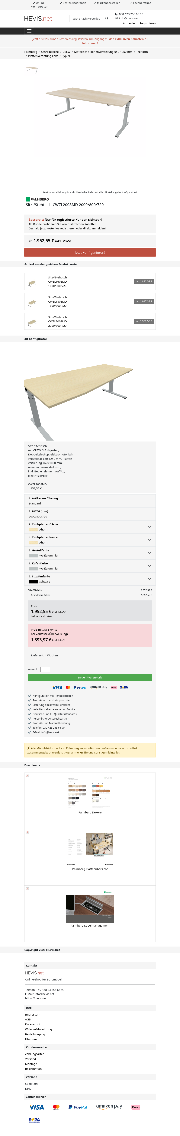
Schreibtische (50, 52)
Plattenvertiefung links (43, 56)
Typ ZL (66, 56)
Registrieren (148, 23)
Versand (30, 1059)
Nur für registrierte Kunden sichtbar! (73, 219)
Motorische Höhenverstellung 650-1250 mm (103, 52)
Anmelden (130, 23)
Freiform (142, 52)
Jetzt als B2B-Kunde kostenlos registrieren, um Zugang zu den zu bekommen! (89, 41)
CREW (66, 52)
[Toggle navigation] (29, 31)
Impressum (32, 1014)
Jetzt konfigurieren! (90, 252)
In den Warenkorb (90, 677)
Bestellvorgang (35, 1034)
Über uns (31, 1039)
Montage (31, 1064)
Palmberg (30, 52)
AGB (28, 1019)
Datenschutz (33, 1024)
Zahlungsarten (34, 1054)
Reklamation (33, 1069)
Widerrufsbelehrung (38, 1029)
